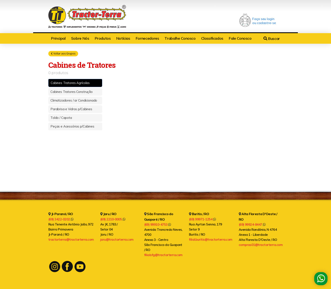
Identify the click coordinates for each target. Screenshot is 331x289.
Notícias (123, 38)
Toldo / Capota (61, 118)
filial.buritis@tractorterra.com (210, 239)
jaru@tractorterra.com (117, 239)
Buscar (271, 38)
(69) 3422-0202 (60, 219)
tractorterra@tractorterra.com (71, 239)
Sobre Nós (80, 38)
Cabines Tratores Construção (71, 92)
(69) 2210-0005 (112, 219)
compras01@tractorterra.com (261, 245)
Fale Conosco (240, 38)
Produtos (103, 38)
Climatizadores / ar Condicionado (73, 101)
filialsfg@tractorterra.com (163, 255)
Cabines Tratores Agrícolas (70, 83)
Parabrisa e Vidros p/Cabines (71, 109)
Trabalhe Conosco (179, 38)
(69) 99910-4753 (157, 225)
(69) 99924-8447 (252, 225)
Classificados (212, 38)
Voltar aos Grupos (63, 54)
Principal (58, 38)
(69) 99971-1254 (202, 219)
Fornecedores (147, 38)
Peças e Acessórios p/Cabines (72, 127)
